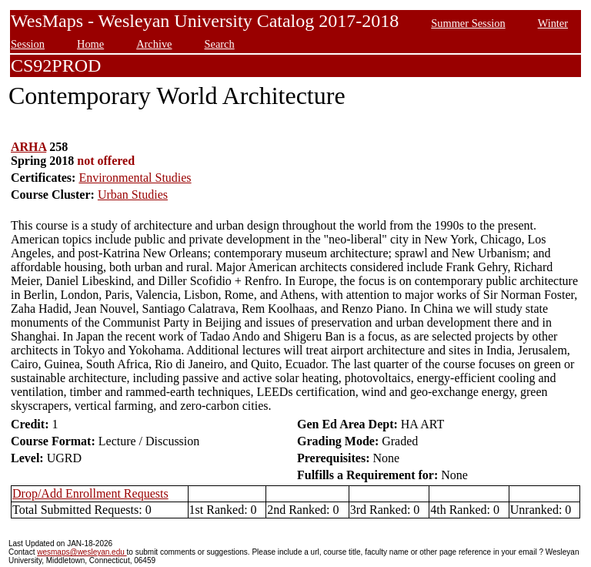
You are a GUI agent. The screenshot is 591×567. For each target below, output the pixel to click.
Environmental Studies (134, 177)
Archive (154, 44)
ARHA (28, 146)
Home (90, 44)
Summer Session (468, 23)
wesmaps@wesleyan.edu (81, 552)
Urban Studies (133, 194)
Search (220, 44)
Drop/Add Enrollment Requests (90, 493)
